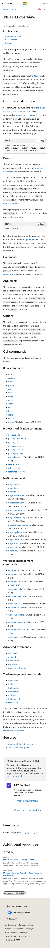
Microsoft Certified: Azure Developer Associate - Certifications (23, 874)
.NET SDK (38, 75)
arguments (18, 115)
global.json (31, 239)
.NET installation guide (18, 747)
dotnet (25, 164)
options (31, 115)
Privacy (29, 928)
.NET (12, 9)
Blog (7, 928)
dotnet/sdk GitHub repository (21, 743)
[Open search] (38, 3)
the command (19, 111)
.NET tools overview (16, 730)
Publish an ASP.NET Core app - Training (19, 859)
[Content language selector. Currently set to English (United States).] (17, 906)
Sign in (45, 3)
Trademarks (23, 936)
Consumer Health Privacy (15, 932)
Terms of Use (10, 936)
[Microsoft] (25, 3)
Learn (5, 9)
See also (8, 43)
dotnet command (11, 203)
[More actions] (44, 9)
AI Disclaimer (10, 925)
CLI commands (11, 39)
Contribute (18, 928)
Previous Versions (26, 925)
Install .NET (17, 83)
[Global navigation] (2, 3)
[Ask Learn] (39, 9)
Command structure (13, 36)
